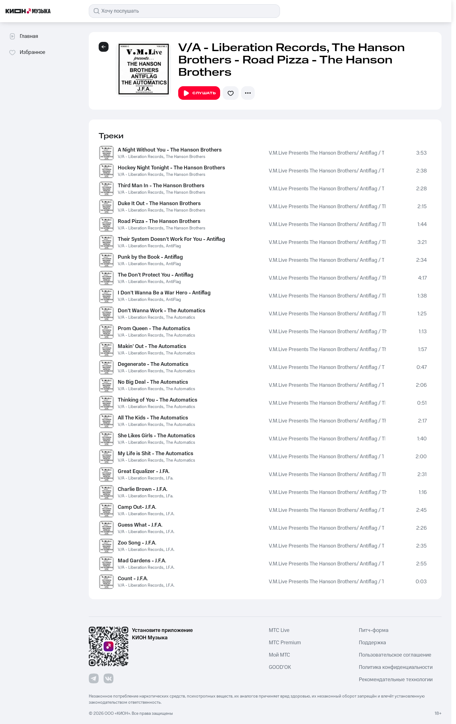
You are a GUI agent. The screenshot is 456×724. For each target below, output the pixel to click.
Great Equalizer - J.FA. (144, 471)
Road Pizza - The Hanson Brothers (159, 221)
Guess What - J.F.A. (140, 525)
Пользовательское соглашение (395, 655)
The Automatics (180, 317)
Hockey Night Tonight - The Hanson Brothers (171, 168)
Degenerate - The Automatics (153, 364)
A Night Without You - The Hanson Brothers (170, 150)
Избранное (27, 52)
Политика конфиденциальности (396, 667)
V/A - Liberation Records (140, 157)
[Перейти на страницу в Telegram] (94, 678)
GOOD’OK (280, 667)
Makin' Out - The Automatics (152, 346)
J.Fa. (169, 478)
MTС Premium (285, 642)
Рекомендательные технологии (396, 679)
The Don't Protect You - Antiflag (155, 275)
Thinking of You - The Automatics (157, 400)
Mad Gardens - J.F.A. (142, 560)
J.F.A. (170, 514)
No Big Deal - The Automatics (153, 382)
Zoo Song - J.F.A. (137, 543)
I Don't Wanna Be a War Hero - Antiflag (164, 293)
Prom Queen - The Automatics (154, 328)
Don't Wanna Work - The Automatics (161, 310)
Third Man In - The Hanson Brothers (161, 185)
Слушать (199, 93)
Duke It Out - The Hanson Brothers (159, 203)
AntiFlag (173, 246)
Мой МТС (279, 655)
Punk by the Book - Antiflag (150, 257)
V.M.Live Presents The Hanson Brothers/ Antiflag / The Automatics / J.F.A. (326, 153)
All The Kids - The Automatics (153, 418)
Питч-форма (373, 630)
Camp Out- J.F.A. (137, 507)
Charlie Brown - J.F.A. (142, 489)
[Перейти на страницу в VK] (108, 678)
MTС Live (279, 630)
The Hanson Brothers (185, 157)
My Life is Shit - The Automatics (155, 453)
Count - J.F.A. (133, 578)
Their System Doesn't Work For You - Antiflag (171, 239)
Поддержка (372, 642)
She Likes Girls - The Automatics (156, 435)
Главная (23, 36)
